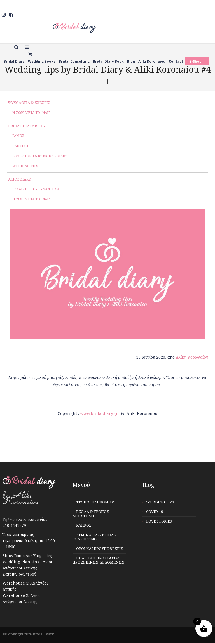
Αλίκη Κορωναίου (192, 357)
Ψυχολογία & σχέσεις (29, 102)
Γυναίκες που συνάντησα (35, 189)
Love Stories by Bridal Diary (39, 155)
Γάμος (18, 135)
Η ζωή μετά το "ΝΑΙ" (31, 112)
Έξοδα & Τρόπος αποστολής (91, 513)
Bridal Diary (14, 61)
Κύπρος (84, 525)
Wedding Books (41, 61)
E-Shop (196, 61)
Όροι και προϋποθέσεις (99, 548)
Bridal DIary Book (108, 61)
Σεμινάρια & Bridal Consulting (94, 537)
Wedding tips (25, 166)
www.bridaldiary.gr (99, 413)
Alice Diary (19, 179)
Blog (131, 61)
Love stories (159, 521)
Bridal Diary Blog (26, 125)
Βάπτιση (20, 145)
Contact (176, 61)
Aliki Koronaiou (151, 61)
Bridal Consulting (74, 61)
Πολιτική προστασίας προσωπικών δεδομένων (99, 560)
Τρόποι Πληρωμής (95, 502)
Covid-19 (154, 511)
